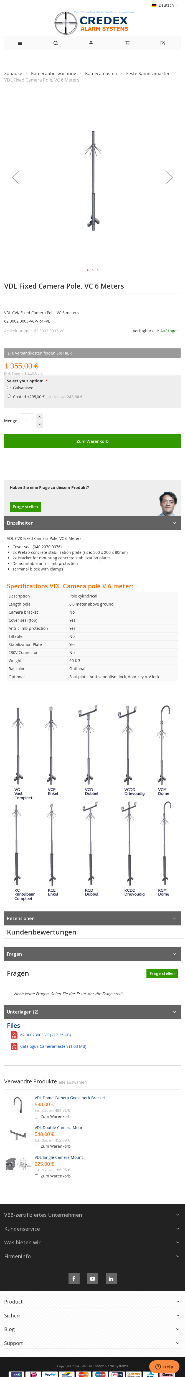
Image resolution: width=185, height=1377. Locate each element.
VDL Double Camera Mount (60, 1127)
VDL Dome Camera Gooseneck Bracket (70, 1097)
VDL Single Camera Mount (59, 1157)
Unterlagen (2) (23, 1012)
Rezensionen (21, 918)
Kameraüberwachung (54, 73)
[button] (15, 177)
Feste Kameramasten (149, 73)
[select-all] (73, 1082)
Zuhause (13, 73)
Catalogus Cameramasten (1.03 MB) (53, 1046)
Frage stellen (25, 506)
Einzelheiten (20, 523)
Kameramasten (101, 73)
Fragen (14, 954)
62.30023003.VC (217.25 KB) (45, 1034)
